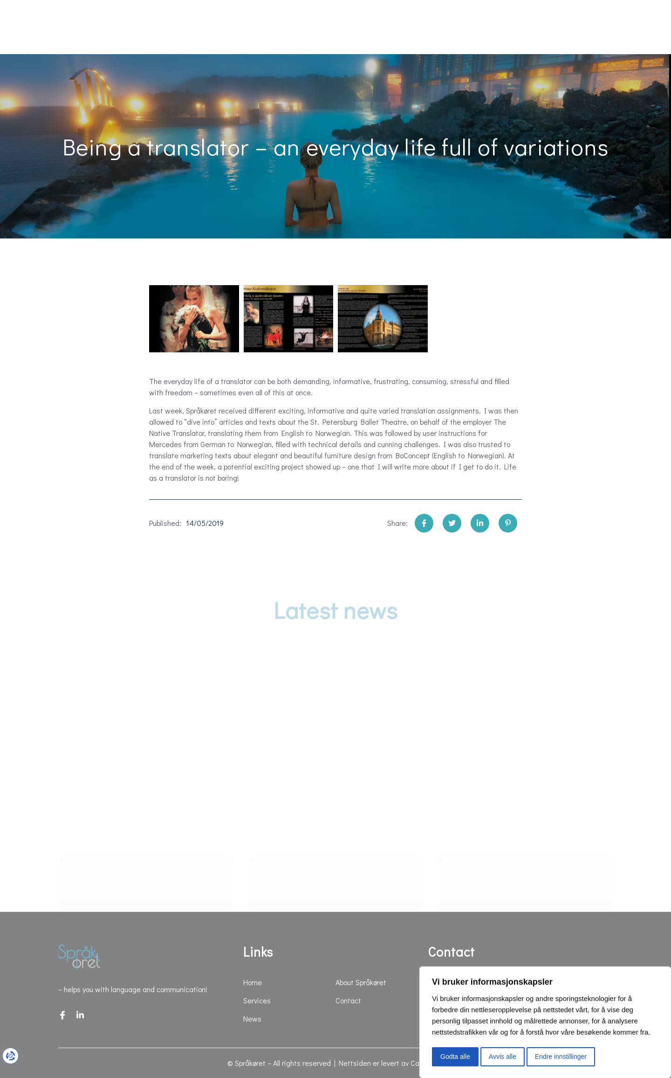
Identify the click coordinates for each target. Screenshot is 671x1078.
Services (133, 27)
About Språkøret (468, 27)
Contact (551, 27)
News (200, 27)
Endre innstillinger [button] (561, 1056)
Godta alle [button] (455, 1056)
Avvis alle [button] (502, 1056)
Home (66, 27)
